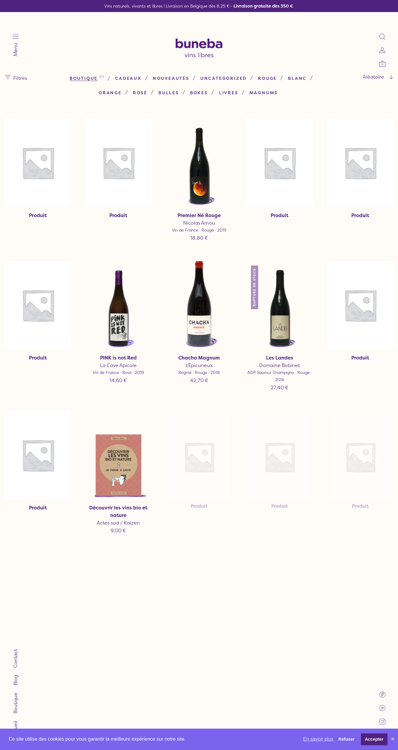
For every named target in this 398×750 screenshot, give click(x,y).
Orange (154, 79)
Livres (273, 79)
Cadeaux (153, 65)
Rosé (184, 79)
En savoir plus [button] (318, 739)
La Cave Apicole (130, 340)
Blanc (122, 79)
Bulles (213, 79)
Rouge (92, 79)
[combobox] (325, 63)
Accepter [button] (374, 739)
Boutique (108, 65)
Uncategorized (248, 65)
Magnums (183, 94)
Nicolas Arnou (199, 208)
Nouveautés (195, 65)
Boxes (243, 79)
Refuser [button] (346, 739)
